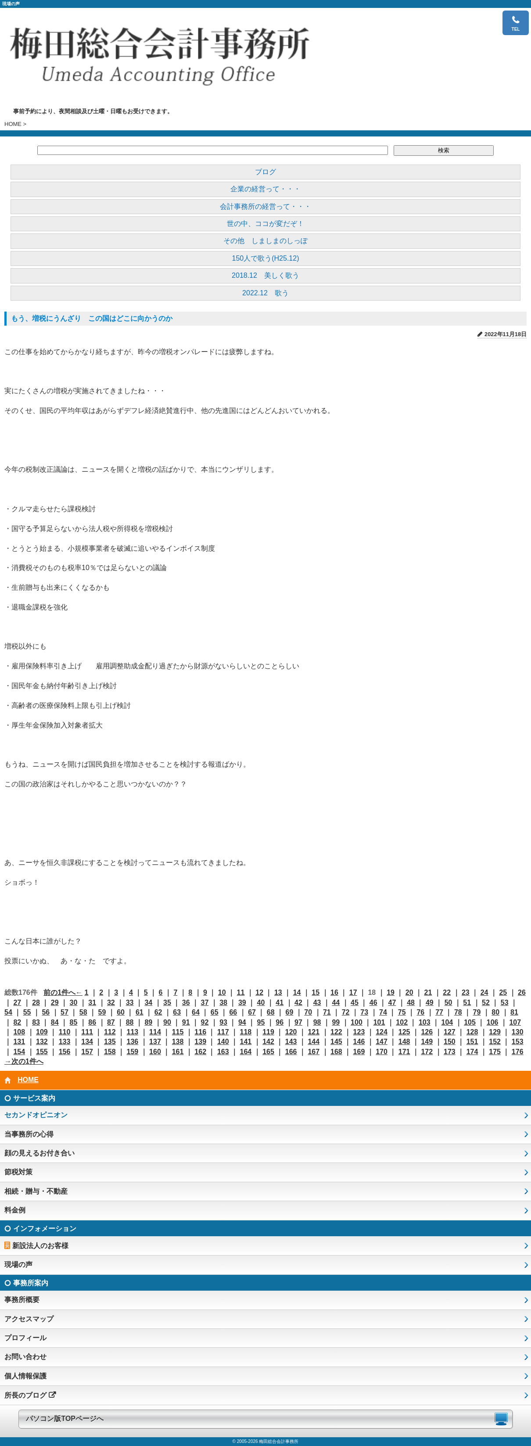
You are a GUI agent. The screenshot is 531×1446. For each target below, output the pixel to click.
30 (74, 1002)
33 (130, 1002)
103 (425, 1022)
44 (336, 1002)
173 (450, 1051)
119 (268, 1032)
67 (252, 1012)
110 (65, 1032)
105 (470, 1022)
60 (121, 1012)
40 (261, 1002)
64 (196, 1012)
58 (83, 1012)
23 (466, 992)
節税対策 (18, 1172)
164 (246, 1051)
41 (279, 1002)
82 (17, 1022)
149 (427, 1041)
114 (155, 1032)
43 (317, 1002)
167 (313, 1051)
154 (19, 1051)
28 (36, 1002)
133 (65, 1041)
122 (336, 1032)
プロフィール (25, 1338)
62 (158, 1012)
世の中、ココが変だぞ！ (265, 223)
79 (477, 1012)
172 (427, 1051)
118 (246, 1032)
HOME (13, 124)
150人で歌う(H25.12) (265, 258)
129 (495, 1032)
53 (505, 1002)
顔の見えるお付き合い (39, 1153)
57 (64, 1012)
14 (297, 992)
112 (110, 1032)
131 (19, 1041)
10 (222, 992)
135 (110, 1041)
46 (373, 1002)
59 (102, 1012)
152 (495, 1041)
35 (167, 1002)
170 (381, 1051)
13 (278, 992)
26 (522, 992)
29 (55, 1002)
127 (450, 1032)
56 (46, 1012)
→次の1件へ (23, 1061)
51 (467, 1002)
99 (336, 1022)
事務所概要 (21, 1299)
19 (391, 992)
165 (268, 1051)
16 (334, 992)
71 (327, 1012)
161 (178, 1051)
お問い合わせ (25, 1356)
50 (448, 1002)
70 (308, 1012)
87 (111, 1022)
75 (402, 1012)
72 (346, 1012)
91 (186, 1022)
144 (313, 1041)
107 (515, 1022)
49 (430, 1002)
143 (291, 1041)
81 (514, 1012)
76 (420, 1012)
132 (42, 1041)
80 (495, 1012)
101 (379, 1022)
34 (148, 1002)
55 (27, 1012)
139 (200, 1041)
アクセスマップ (29, 1319)
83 (36, 1022)
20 (409, 992)
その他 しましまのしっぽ (265, 240)
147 (381, 1041)
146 (359, 1041)
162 (200, 1051)
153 (518, 1041)
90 (167, 1022)
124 (381, 1032)
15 (315, 992)
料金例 (14, 1210)
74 (383, 1012)
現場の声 (18, 1264)
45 (355, 1002)
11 (241, 992)
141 (246, 1041)
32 (111, 1002)
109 (42, 1032)
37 (204, 1002)
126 (427, 1032)
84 (55, 1022)
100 (356, 1022)
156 (65, 1051)
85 (74, 1022)
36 (186, 1002)
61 (140, 1012)
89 (148, 1022)
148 (404, 1041)
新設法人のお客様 (40, 1245)
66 (233, 1012)
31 (92, 1002)
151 (472, 1041)
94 (242, 1022)
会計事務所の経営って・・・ (265, 206)
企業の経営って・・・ (265, 189)
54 (8, 1012)
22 (447, 992)
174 (472, 1051)
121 (313, 1032)
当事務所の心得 (29, 1134)
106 (493, 1022)
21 (428, 992)
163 (223, 1051)
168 (336, 1051)
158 (110, 1051)
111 (87, 1032)
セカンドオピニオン (36, 1115)
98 (317, 1022)
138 (178, 1041)
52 (486, 1002)
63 (177, 1012)
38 (223, 1002)
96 (279, 1022)
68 (271, 1012)
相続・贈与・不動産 (36, 1191)
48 (411, 1002)
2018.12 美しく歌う (265, 275)
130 (518, 1032)
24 (484, 992)
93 (223, 1022)
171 (404, 1051)
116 (200, 1032)
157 (87, 1051)
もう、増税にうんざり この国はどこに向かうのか (91, 318)
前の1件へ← (63, 992)
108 (19, 1032)
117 (223, 1032)
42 (298, 1002)
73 (364, 1012)
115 (178, 1032)
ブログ (265, 172)
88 (130, 1022)
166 (291, 1051)
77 (439, 1012)
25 (503, 992)
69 (290, 1012)
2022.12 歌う (265, 293)
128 (472, 1032)
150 (450, 1041)
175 (495, 1051)
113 (133, 1032)
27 (17, 1002)
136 (133, 1041)
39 (242, 1002)
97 (298, 1022)
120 (291, 1032)
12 (259, 992)
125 (404, 1032)
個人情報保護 (25, 1376)
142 (268, 1041)
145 (336, 1041)
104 (447, 1022)
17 (353, 992)
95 (261, 1022)
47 (392, 1002)
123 (359, 1032)
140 (223, 1041)
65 (215, 1012)
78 (458, 1012)
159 (133, 1051)
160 (155, 1051)
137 (155, 1041)
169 (359, 1051)
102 (402, 1022)
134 (87, 1041)
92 (204, 1022)
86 (92, 1022)
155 (42, 1051)
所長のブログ (25, 1395)
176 (518, 1051)
